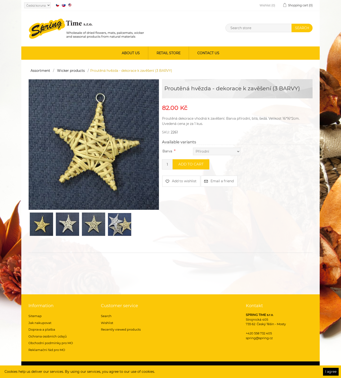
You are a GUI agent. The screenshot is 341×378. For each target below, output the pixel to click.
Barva (167, 151)
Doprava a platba (41, 329)
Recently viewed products (121, 329)
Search (106, 316)
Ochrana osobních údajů (47, 336)
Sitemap (35, 316)
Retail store (168, 53)
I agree (331, 371)
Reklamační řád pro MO (46, 350)
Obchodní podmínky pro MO (50, 343)
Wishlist (107, 323)
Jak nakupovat (39, 323)
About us (131, 53)
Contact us (208, 53)
